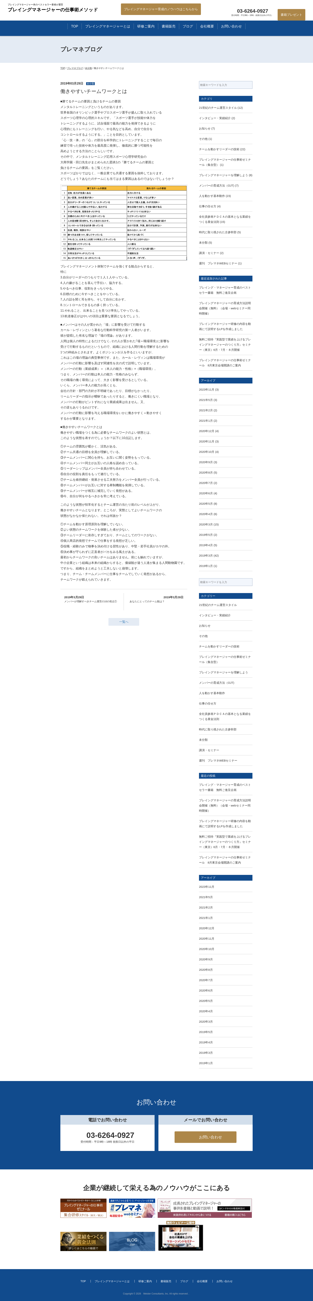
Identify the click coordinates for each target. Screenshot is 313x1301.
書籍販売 (169, 26)
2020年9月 (206, 462)
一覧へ (123, 621)
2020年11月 (206, 441)
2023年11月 (206, 389)
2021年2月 (206, 410)
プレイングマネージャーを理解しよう (223, 175)
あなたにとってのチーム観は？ (156, 599)
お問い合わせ (231, 26)
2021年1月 (206, 420)
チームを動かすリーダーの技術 (219, 149)
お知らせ (205, 128)
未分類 (203, 242)
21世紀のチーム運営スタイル (218, 107)
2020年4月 (206, 514)
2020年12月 (206, 431)
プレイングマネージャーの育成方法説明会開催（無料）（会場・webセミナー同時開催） (225, 308)
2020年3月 (206, 524)
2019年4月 (206, 545)
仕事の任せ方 (207, 206)
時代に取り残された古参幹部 (217, 232)
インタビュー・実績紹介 (215, 118)
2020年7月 (206, 483)
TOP (74, 26)
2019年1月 (206, 566)
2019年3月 (206, 555)
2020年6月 (206, 493)
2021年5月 (206, 400)
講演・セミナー (209, 253)
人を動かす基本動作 (212, 195)
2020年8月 (206, 472)
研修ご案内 (146, 26)
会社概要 (207, 26)
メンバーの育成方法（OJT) (216, 185)
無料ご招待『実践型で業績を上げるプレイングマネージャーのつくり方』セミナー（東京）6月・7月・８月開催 (225, 344)
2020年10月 (206, 451)
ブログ (188, 26)
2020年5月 (206, 503)
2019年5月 (206, 534)
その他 (203, 138)
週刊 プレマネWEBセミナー (218, 263)
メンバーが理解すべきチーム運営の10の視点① (91, 599)
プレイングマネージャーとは (107, 26)
